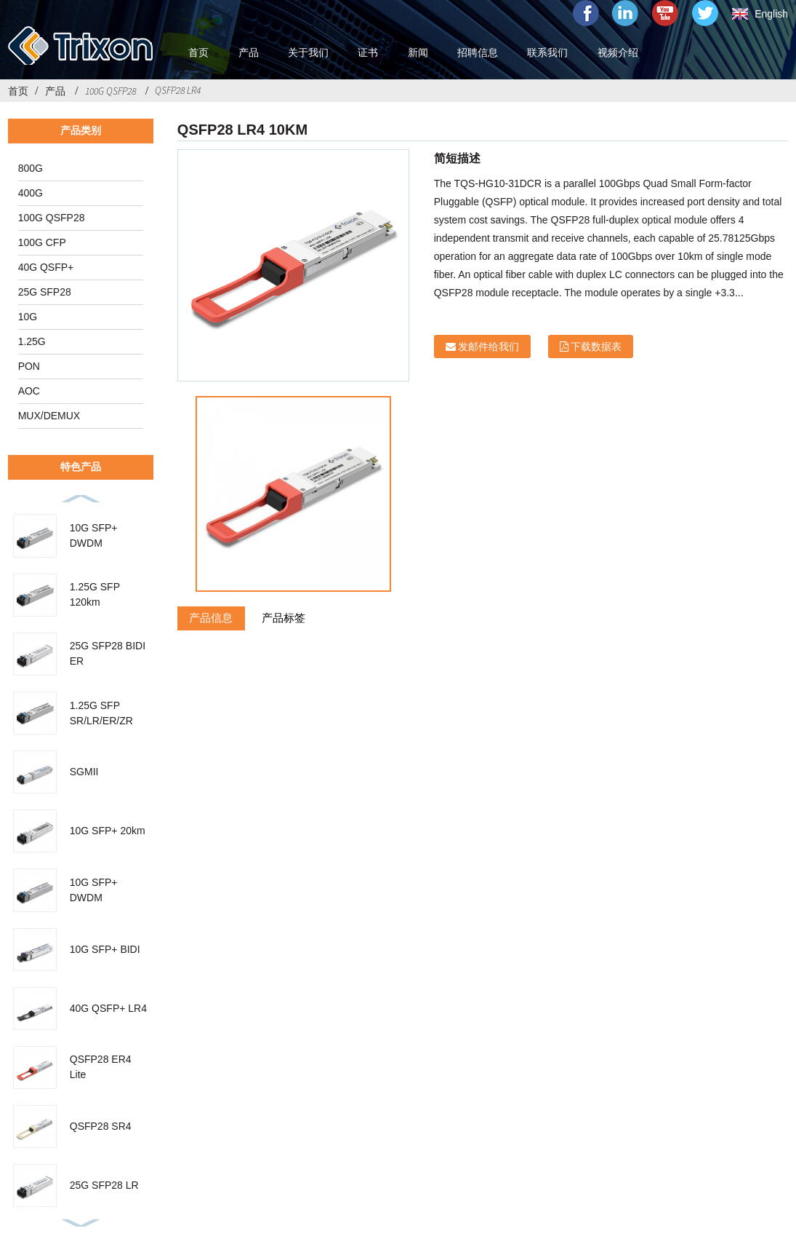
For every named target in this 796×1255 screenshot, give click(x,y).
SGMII (84, 771)
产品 (55, 91)
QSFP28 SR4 (101, 1126)
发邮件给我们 (488, 346)
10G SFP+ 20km (107, 830)
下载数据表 (596, 346)
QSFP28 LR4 (178, 90)
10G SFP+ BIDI (105, 949)
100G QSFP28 (110, 91)
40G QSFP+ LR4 (108, 1008)
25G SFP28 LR (104, 1185)
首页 (18, 91)
